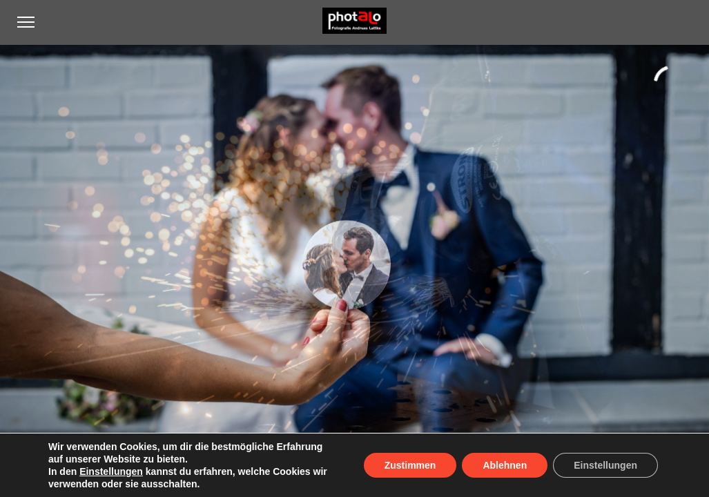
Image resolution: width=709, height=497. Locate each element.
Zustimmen (410, 465)
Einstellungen (111, 471)
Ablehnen (505, 465)
